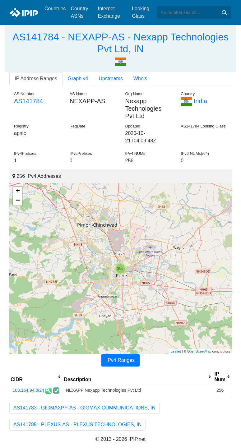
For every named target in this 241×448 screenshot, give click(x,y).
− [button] (18, 201)
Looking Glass (140, 12)
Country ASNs (79, 12)
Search (224, 12)
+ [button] (18, 191)
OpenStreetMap (199, 351)
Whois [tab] (140, 78)
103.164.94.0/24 (28, 390)
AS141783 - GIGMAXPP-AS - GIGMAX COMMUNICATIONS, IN (84, 407)
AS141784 (28, 101)
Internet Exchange (109, 12)
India (194, 101)
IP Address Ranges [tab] (36, 78)
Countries (55, 8)
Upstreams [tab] (111, 78)
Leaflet (176, 351)
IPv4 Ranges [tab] (120, 360)
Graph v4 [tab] (78, 78)
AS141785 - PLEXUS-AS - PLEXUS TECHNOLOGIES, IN (77, 424)
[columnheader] (36, 377)
